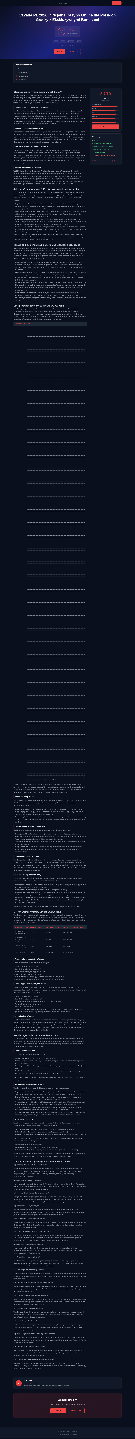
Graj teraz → (115, 3)
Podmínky (69, 1435)
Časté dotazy (22, 80)
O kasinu (20, 69)
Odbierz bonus (76, 1411)
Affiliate (75, 1435)
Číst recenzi (73, 52)
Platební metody (23, 76)
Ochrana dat (61, 1435)
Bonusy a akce (22, 73)
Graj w (59, 52)
